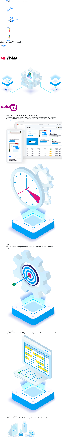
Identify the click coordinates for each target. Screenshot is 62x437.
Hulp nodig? (11, 17)
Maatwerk (12, 22)
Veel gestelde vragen (14, 19)
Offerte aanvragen (9, 120)
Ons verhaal (11, 24)
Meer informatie (12, 20)
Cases (8, 10)
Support (8, 12)
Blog (12, 21)
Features (10, 6)
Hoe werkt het (11, 5)
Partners (10, 13)
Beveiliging (11, 8)
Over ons (8, 23)
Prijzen (8, 11)
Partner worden (13, 16)
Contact (9, 0)
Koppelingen (9, 9)
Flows (10, 7)
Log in (7, 0)
